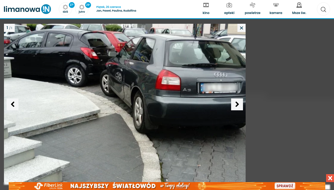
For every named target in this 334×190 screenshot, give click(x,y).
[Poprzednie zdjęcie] (12, 104)
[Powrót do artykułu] (241, 28)
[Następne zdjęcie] (237, 104)
